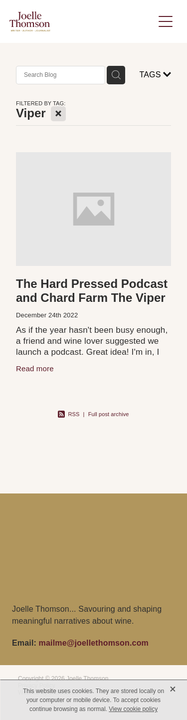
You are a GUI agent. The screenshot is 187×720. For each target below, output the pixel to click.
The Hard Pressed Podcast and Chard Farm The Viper (92, 291)
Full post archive (108, 414)
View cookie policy (133, 709)
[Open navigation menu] (166, 21)
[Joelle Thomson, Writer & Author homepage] (81, 21)
